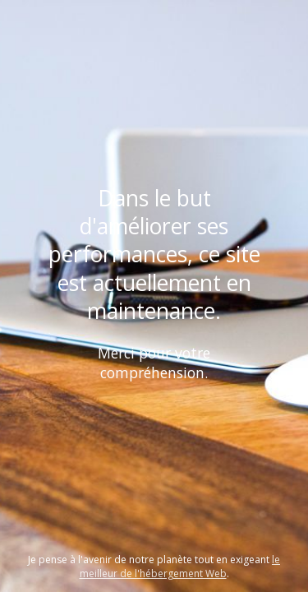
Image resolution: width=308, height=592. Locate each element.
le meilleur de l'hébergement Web (180, 566)
